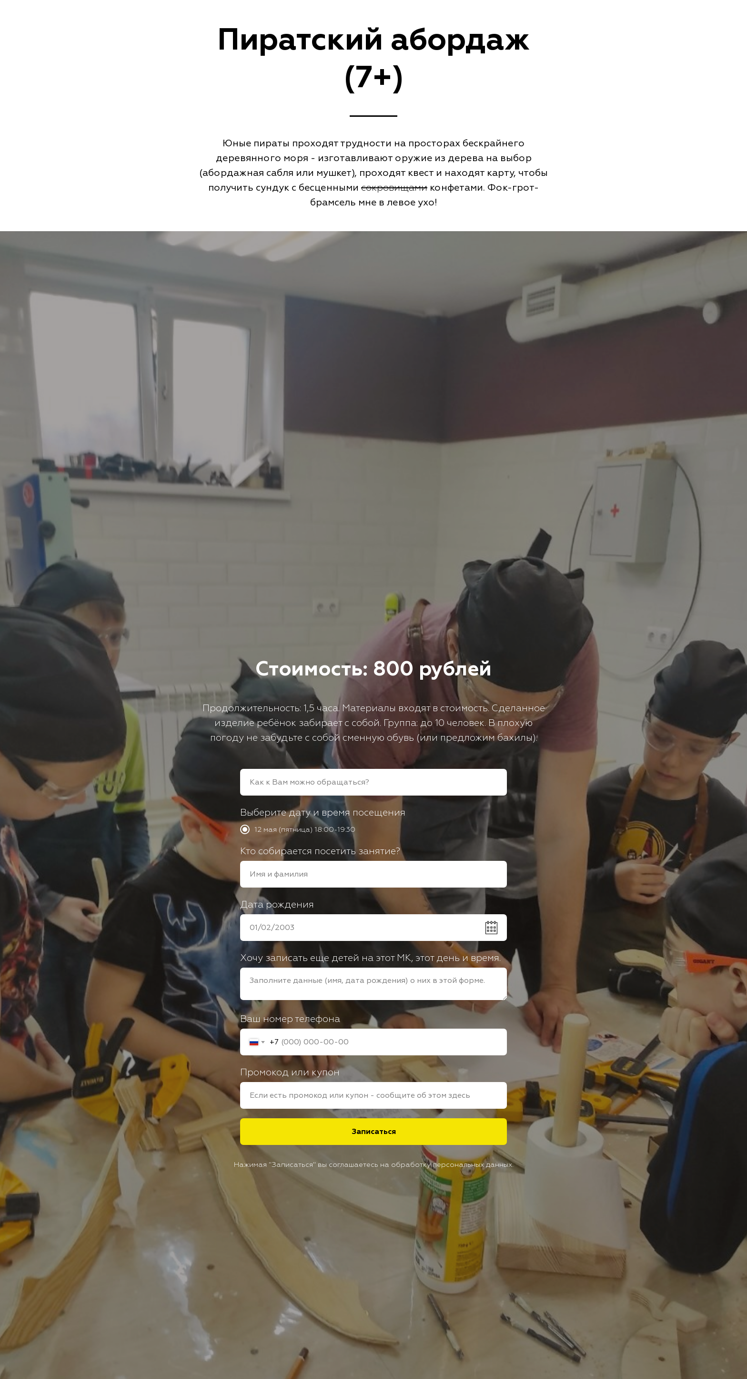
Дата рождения (277, 904)
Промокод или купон (290, 1072)
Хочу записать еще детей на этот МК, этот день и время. (370, 958)
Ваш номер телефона (290, 1019)
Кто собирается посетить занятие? (320, 851)
